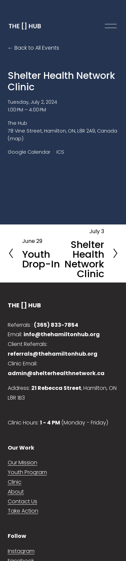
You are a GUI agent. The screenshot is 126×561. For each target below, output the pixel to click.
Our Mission (22, 462)
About (16, 492)
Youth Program (27, 472)
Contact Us (22, 501)
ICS (60, 152)
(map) (16, 138)
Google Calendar (29, 152)
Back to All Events (36, 48)
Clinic (15, 482)
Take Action (23, 511)
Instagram (21, 551)
